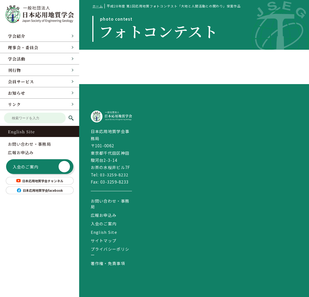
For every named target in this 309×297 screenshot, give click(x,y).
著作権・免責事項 (108, 263)
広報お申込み (21, 152)
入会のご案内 (41, 167)
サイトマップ (104, 240)
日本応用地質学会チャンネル (39, 180)
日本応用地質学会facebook (39, 190)
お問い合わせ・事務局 (29, 144)
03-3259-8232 (114, 174)
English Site (21, 131)
